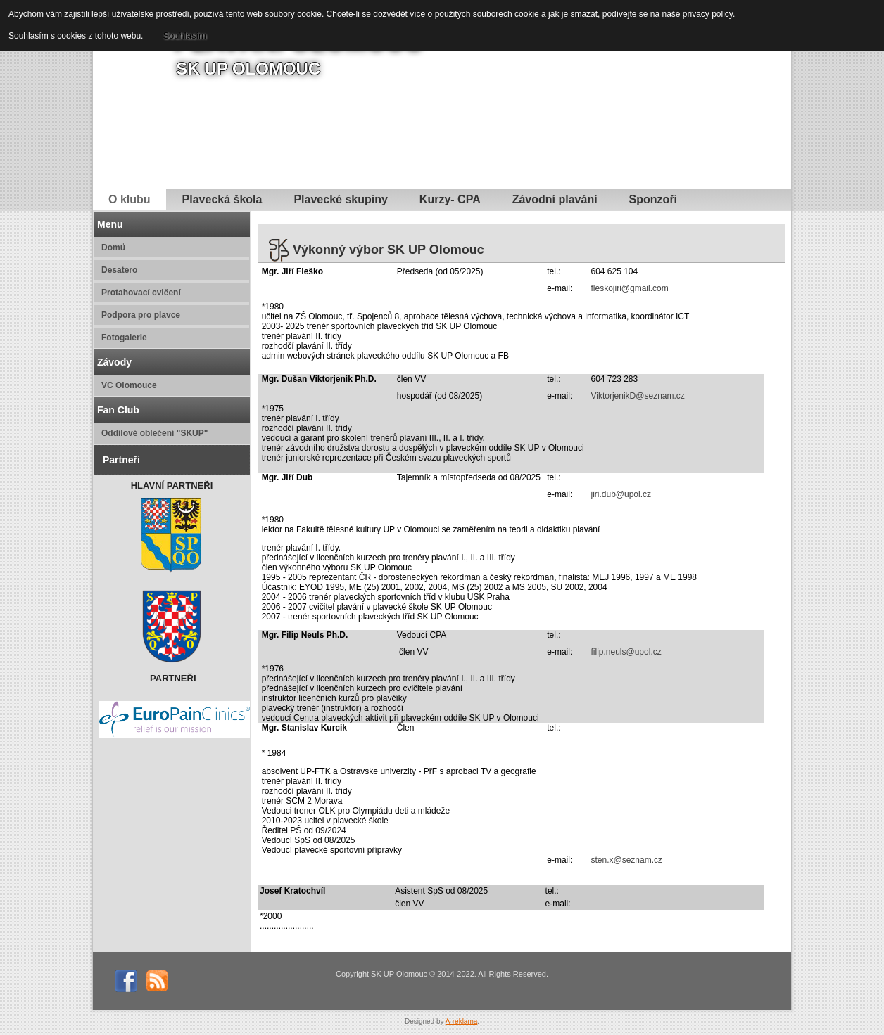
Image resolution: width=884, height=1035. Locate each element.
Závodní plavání (555, 199)
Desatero (119, 270)
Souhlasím (184, 35)
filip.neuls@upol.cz (626, 652)
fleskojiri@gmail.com (629, 288)
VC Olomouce (129, 385)
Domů (113, 247)
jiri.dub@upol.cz (621, 494)
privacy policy (708, 14)
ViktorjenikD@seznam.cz (637, 396)
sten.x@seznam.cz (626, 860)
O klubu (129, 199)
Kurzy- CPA (450, 199)
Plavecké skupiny (340, 199)
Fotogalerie (124, 337)
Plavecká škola (222, 199)
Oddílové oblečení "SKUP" (154, 433)
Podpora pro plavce (140, 315)
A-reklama (462, 1021)
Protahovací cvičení (141, 292)
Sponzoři (653, 199)
